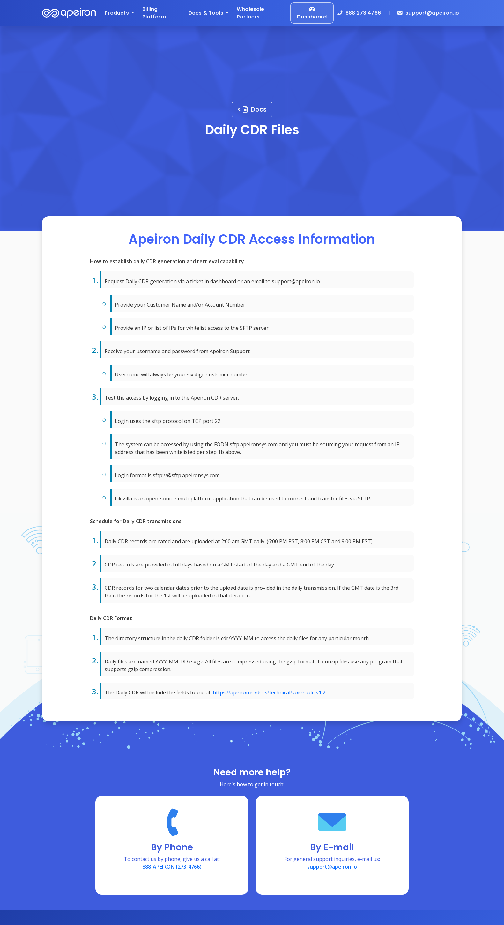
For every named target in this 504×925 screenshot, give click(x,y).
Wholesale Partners (250, 13)
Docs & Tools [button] (207, 13)
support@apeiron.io (428, 13)
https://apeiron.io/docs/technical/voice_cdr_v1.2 (269, 692)
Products (117, 13)
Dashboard (312, 13)
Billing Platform (154, 13)
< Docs (252, 109)
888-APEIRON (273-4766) (172, 866)
